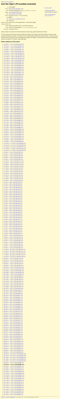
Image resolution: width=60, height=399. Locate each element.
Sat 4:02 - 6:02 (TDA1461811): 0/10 (13, 311)
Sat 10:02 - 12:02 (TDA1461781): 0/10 (14, 267)
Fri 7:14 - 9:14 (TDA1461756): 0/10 (13, 228)
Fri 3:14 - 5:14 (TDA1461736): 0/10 (13, 198)
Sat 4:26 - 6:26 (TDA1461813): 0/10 (13, 315)
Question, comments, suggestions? (8, 397)
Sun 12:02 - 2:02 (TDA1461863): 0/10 (14, 385)
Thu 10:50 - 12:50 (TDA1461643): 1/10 (14, 60)
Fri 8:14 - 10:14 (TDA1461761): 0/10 (13, 237)
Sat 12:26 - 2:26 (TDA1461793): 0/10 (13, 285)
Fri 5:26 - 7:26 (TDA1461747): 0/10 (13, 216)
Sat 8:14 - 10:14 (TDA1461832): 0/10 (13, 341)
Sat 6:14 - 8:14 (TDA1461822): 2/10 (13, 327)
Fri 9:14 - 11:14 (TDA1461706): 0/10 (13, 154)
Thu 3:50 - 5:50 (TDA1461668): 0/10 (13, 95)
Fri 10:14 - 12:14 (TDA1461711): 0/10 (14, 161)
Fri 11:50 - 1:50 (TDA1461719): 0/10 (13, 171)
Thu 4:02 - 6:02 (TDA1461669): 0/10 (13, 97)
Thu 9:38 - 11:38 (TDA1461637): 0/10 (14, 49)
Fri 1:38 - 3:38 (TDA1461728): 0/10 (13, 184)
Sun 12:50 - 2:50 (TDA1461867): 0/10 (14, 392)
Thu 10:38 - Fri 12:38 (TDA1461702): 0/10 (15, 148)
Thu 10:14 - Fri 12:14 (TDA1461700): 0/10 (15, 145)
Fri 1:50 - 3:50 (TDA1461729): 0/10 (13, 186)
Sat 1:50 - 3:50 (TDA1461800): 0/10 (13, 293)
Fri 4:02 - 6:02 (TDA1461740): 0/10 (13, 203)
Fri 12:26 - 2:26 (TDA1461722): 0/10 (13, 177)
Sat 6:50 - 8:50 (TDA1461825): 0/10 (13, 331)
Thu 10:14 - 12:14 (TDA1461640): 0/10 (14, 55)
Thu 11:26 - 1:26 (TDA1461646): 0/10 (14, 62)
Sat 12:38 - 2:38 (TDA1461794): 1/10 (13, 286)
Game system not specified (15, 14)
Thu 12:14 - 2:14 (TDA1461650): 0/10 (14, 69)
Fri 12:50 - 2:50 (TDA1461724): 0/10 (13, 180)
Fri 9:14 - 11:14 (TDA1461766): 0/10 (13, 242)
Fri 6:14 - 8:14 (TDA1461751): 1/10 (13, 219)
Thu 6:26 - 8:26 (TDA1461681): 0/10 (13, 115)
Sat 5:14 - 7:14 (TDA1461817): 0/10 (13, 322)
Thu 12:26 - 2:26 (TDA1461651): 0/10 (14, 71)
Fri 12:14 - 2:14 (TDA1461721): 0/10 (13, 175)
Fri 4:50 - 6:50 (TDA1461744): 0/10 (13, 210)
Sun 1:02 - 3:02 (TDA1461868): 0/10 (13, 394)
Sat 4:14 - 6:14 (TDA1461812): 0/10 (13, 313)
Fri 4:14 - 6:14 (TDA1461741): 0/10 (13, 205)
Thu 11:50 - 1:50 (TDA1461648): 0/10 (14, 65)
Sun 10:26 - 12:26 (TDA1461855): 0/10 (14, 375)
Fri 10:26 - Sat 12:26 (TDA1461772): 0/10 (14, 253)
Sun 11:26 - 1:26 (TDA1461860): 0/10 (14, 380)
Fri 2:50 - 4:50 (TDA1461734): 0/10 (13, 194)
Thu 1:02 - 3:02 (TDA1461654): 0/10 (13, 76)
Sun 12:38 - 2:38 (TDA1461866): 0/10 (14, 391)
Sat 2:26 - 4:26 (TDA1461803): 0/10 (13, 299)
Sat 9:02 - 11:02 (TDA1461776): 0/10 (13, 258)
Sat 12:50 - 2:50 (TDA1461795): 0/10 (13, 288)
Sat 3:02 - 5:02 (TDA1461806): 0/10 (13, 304)
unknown (11, 19)
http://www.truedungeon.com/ (16, 8)
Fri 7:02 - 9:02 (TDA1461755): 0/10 (13, 226)
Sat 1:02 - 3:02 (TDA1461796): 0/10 (13, 290)
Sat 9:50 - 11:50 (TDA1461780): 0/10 (13, 265)
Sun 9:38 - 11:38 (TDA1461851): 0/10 (14, 368)
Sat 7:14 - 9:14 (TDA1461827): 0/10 (13, 332)
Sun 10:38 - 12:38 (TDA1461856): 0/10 (14, 377)
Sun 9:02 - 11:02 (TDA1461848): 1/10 (14, 362)
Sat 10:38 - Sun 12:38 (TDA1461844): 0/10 (15, 359)
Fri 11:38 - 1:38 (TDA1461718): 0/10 (13, 170)
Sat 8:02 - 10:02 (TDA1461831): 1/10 (13, 339)
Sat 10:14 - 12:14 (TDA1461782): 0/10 (14, 269)
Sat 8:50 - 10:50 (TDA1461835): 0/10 (13, 343)
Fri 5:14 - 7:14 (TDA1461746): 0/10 (13, 214)
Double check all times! (52, 12)
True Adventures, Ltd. (19, 19)
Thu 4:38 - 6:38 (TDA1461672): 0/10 (13, 102)
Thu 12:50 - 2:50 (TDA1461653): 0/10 (14, 74)
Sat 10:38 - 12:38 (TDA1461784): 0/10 (14, 272)
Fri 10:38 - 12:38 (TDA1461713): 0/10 (14, 164)
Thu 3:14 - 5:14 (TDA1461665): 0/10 (13, 92)
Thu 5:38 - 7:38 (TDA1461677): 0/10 (13, 111)
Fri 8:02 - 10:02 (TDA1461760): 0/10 (13, 235)
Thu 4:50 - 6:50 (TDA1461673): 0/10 (13, 104)
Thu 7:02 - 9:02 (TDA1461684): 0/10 (13, 120)
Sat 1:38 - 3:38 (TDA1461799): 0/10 (13, 292)
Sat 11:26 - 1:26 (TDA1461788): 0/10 (13, 276)
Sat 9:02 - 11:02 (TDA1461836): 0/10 (13, 345)
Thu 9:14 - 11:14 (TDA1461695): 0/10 (14, 136)
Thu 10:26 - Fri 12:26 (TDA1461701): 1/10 (15, 147)
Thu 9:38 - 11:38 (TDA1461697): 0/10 (14, 140)
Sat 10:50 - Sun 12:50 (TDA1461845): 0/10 (15, 361)
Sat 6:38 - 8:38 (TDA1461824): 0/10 (13, 329)
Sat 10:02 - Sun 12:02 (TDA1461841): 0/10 (15, 354)
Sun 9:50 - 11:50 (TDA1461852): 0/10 (14, 370)
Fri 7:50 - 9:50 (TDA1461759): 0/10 (13, 233)
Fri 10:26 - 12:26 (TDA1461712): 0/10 (14, 163)
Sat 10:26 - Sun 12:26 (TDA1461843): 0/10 (15, 357)
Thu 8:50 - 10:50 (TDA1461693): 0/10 (14, 132)
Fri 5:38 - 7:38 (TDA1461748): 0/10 (13, 217)
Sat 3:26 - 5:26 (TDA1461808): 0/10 (13, 308)
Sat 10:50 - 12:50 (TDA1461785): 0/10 (14, 274)
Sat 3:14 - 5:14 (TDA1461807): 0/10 (13, 306)
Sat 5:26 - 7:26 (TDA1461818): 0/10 (13, 324)
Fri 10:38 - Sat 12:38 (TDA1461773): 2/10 (14, 254)
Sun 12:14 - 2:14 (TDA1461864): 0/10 (14, 387)
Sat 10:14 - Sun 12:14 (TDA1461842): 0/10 (15, 355)
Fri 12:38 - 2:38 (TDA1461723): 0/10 (13, 178)
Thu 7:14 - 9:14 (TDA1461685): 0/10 (13, 122)
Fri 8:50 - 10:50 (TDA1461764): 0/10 (13, 239)
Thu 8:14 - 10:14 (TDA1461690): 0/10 (14, 131)
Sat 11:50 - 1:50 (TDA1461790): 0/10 (13, 279)
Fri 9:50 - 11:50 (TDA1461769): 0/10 (13, 247)
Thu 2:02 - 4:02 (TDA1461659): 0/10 (13, 81)
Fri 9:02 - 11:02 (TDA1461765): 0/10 (13, 240)
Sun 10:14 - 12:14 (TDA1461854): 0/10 (14, 373)
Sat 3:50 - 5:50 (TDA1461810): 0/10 (13, 309)
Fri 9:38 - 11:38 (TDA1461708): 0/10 (13, 157)
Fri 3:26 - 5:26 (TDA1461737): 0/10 (13, 200)
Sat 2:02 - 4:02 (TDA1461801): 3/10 (13, 295)
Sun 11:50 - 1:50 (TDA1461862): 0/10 (14, 384)
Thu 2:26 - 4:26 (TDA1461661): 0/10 (13, 85)
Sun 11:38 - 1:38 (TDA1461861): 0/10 (14, 382)
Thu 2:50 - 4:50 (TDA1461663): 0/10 (13, 88)
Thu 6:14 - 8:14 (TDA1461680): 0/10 (13, 113)
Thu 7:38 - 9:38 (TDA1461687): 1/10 (13, 125)
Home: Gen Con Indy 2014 (7, 2)
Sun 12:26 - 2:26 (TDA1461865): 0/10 (14, 389)
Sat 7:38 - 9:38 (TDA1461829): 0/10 (13, 336)
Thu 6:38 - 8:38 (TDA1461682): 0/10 (13, 117)
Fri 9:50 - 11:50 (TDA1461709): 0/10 (13, 159)
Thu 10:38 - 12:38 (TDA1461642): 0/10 (14, 58)
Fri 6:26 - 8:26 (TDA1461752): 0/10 (13, 221)
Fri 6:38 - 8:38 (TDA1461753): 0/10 (13, 223)
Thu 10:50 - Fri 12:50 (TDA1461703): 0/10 (15, 150)
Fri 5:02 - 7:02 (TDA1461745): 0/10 (13, 212)
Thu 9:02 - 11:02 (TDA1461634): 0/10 (14, 44)
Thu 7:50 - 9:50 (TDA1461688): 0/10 (13, 127)
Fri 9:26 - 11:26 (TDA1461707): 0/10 (13, 155)
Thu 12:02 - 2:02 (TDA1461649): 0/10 (14, 67)
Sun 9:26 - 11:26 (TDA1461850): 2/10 (14, 366)
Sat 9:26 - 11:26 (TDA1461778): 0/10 (13, 262)
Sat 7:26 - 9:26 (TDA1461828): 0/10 (13, 334)
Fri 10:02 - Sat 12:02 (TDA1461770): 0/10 (14, 249)
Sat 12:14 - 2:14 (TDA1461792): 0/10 (13, 283)
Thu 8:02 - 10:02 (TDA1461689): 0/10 (14, 129)
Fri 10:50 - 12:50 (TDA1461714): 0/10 (14, 166)
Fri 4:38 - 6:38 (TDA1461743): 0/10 (13, 209)
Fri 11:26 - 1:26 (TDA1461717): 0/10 (13, 168)
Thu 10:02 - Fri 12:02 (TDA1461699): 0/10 (15, 143)
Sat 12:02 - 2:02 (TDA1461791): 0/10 (13, 281)
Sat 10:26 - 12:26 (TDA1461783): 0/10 (14, 270)
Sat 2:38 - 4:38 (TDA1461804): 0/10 (13, 300)
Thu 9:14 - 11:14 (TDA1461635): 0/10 (14, 46)
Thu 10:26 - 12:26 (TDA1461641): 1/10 (14, 56)
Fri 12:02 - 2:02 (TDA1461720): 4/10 (13, 173)
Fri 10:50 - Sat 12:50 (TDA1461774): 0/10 (14, 256)
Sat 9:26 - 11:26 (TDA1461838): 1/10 (13, 348)
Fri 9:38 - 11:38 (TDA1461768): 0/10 (13, 246)
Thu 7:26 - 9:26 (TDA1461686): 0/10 (13, 124)
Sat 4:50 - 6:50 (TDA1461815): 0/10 (13, 318)
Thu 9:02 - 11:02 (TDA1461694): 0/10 (14, 134)
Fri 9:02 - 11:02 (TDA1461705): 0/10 (13, 152)
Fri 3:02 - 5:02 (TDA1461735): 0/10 (13, 196)
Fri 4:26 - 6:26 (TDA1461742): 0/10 (13, 207)
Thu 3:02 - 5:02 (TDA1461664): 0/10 (13, 90)
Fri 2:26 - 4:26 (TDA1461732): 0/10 (13, 191)
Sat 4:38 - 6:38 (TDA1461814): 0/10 (13, 316)
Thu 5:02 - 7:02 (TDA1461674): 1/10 (13, 106)
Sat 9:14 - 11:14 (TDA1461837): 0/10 (13, 346)
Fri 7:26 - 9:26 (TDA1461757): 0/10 (13, 230)
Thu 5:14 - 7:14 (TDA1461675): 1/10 (13, 108)
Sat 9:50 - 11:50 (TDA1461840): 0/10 (13, 352)
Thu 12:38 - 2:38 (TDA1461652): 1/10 (14, 72)
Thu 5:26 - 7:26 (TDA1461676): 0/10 (13, 109)
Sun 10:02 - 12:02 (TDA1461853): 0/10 (14, 371)
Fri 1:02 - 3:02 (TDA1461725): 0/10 (13, 182)
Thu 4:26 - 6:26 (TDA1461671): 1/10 (13, 101)
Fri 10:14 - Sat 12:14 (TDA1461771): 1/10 (14, 251)
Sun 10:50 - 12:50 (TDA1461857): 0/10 (14, 378)
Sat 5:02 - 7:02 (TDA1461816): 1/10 (13, 320)
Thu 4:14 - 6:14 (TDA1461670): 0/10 (13, 99)
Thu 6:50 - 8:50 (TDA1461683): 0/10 (13, 118)
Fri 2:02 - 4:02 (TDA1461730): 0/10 (13, 187)
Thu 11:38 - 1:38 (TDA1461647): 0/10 (14, 63)
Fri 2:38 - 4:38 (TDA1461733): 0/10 (13, 193)
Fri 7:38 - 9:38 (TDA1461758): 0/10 (13, 232)
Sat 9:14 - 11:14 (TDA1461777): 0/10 (13, 260)
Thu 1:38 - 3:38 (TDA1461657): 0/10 (13, 78)
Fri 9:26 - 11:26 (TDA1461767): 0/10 (13, 244)
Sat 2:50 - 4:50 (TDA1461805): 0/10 (13, 302)
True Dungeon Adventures (15, 12)
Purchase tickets (48, 8)
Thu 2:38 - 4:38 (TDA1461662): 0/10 (13, 87)
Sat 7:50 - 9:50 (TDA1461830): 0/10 (13, 338)
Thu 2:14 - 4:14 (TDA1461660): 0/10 (13, 83)
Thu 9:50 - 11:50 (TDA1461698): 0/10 (14, 141)
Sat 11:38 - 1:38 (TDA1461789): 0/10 (13, 278)
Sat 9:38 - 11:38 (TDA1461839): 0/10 (13, 350)
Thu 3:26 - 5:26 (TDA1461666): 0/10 (13, 94)
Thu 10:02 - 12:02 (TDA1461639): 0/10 (14, 53)
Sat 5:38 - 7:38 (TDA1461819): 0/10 (13, 325)
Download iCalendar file (50, 10)
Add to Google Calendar (50, 14)
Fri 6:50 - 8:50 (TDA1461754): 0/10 (13, 224)
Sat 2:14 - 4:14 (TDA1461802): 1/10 (13, 297)
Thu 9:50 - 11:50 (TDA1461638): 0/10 (14, 51)
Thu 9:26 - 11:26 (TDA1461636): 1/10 (14, 48)
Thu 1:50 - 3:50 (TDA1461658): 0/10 (13, 79)
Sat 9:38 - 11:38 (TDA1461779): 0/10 (13, 263)
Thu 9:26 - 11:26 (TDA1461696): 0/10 (14, 138)
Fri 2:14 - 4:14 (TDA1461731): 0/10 (13, 189)
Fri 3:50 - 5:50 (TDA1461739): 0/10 (13, 201)
